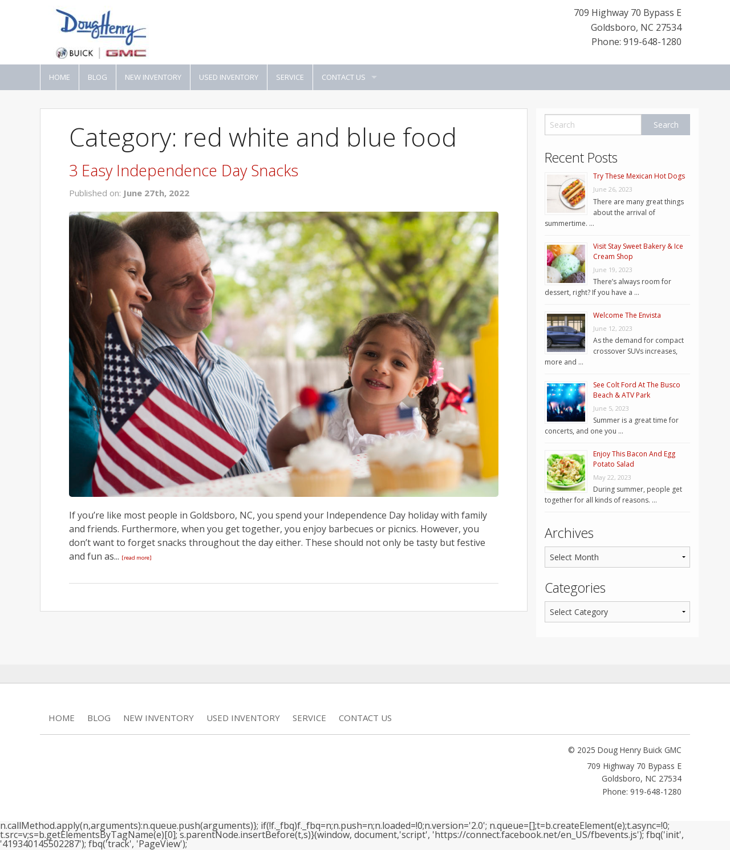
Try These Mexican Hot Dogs (639, 176)
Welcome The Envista (627, 315)
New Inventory (153, 77)
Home (59, 77)
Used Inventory (228, 77)
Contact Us (344, 77)
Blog (97, 77)
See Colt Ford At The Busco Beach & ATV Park (636, 390)
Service (290, 77)
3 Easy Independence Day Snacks (183, 170)
